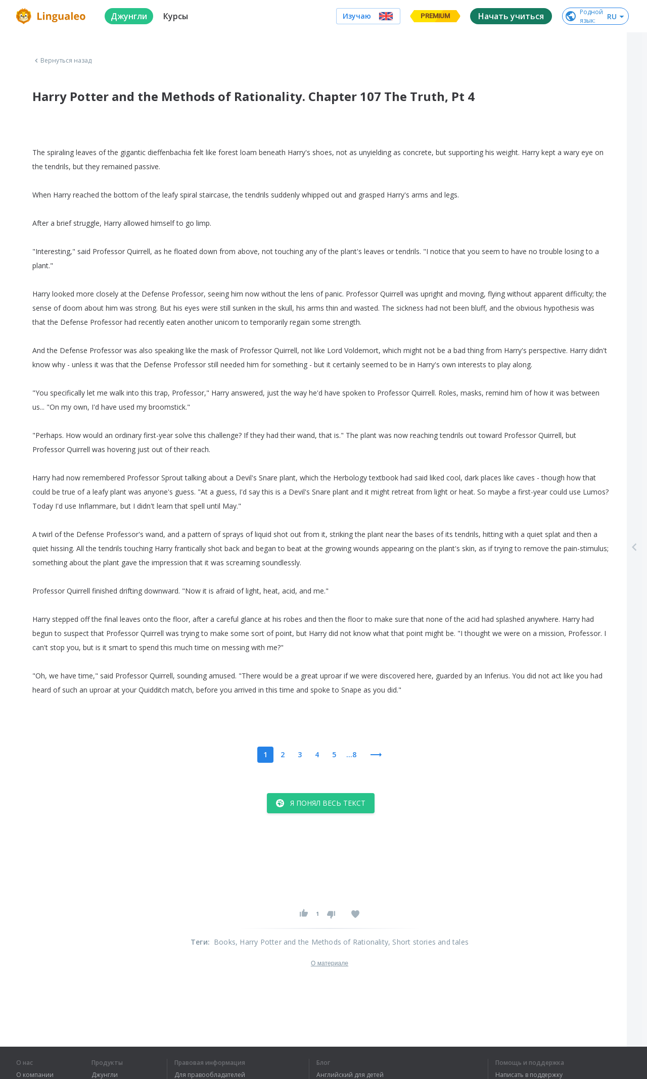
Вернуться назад (62, 61)
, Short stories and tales (428, 942)
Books (225, 942)
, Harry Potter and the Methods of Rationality (312, 942)
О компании (35, 1075)
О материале (329, 963)
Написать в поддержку (529, 1075)
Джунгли (104, 1075)
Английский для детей (350, 1075)
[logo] (52, 16)
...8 (351, 754)
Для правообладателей (209, 1075)
